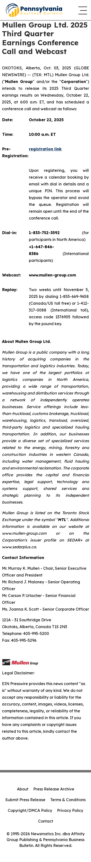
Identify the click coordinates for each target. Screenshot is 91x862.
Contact (45, 821)
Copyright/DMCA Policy (30, 810)
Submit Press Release (25, 799)
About (22, 789)
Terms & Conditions (68, 799)
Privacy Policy (70, 810)
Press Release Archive (53, 789)
